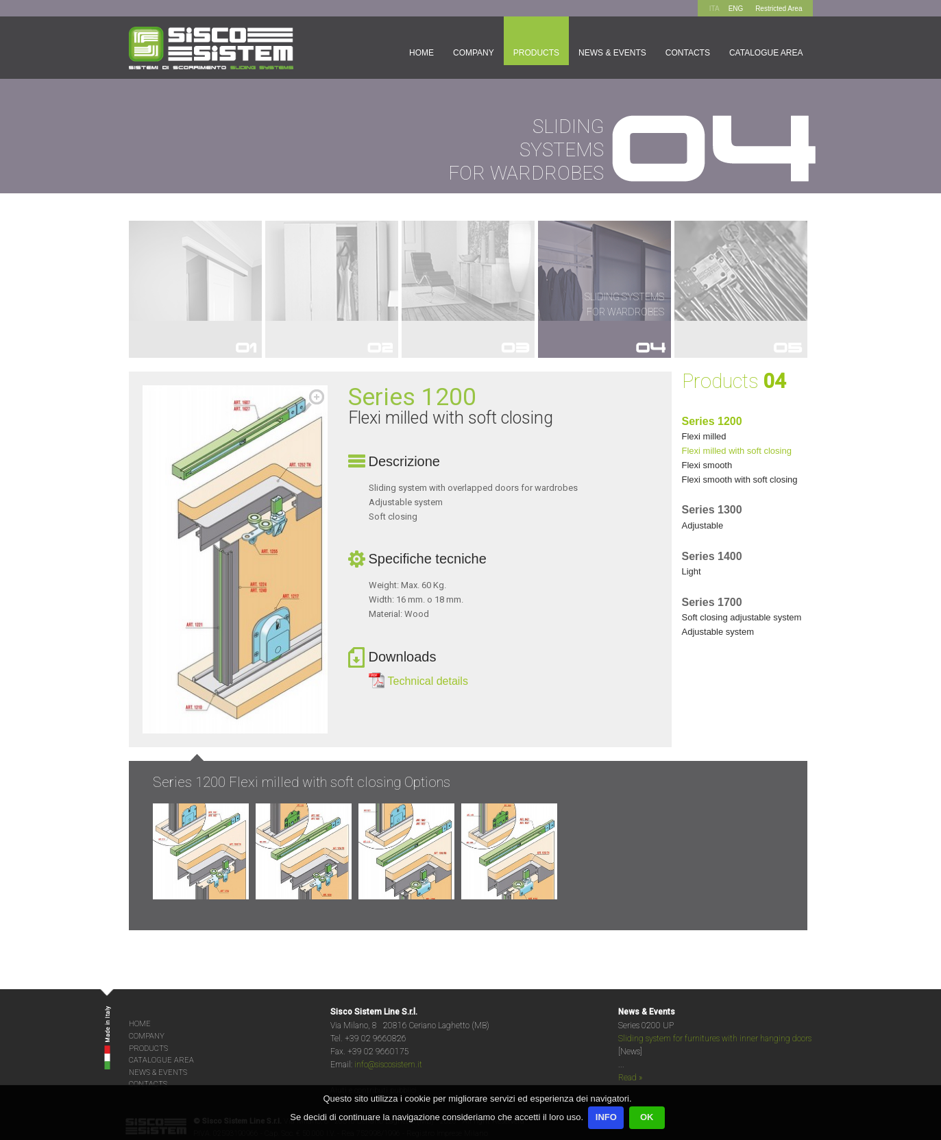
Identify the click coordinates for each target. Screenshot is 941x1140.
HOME (140, 1023)
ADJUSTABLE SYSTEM (718, 632)
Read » (630, 1077)
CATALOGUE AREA (161, 1060)
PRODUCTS (148, 1048)
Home (421, 53)
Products (536, 53)
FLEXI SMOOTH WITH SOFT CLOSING (740, 479)
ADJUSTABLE (703, 525)
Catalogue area (766, 53)
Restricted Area (778, 8)
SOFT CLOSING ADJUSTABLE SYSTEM (742, 617)
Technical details (428, 681)
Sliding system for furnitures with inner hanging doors (714, 1038)
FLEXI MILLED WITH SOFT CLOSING (737, 451)
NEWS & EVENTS (158, 1072)
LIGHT (691, 571)
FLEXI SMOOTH (707, 465)
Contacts (687, 53)
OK (647, 1117)
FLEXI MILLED (704, 436)
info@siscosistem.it (388, 1064)
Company (473, 53)
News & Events (612, 53)
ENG (736, 8)
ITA (714, 8)
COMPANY (146, 1036)
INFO (606, 1117)
